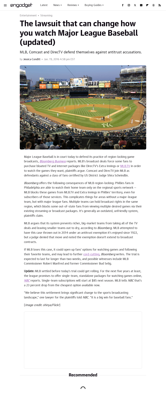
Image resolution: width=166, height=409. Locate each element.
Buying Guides (93, 5)
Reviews (72, 5)
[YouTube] (141, 5)
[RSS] (159, 5)
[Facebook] (122, 5)
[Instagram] (128, 5)
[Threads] (153, 5)
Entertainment (28, 15)
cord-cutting (91, 254)
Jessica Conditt (31, 59)
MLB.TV (125, 166)
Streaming (46, 15)
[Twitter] (135, 5)
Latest (43, 5)
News (56, 5)
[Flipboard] (147, 5)
